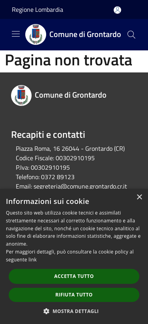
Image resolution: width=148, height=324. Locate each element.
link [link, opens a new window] (32, 259)
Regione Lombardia (37, 9)
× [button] (139, 197)
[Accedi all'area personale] (117, 10)
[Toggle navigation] (16, 34)
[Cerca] (131, 34)
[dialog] (74, 256)
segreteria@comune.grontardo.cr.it (80, 186)
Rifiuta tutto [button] (74, 294)
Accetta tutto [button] (74, 276)
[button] (74, 311)
